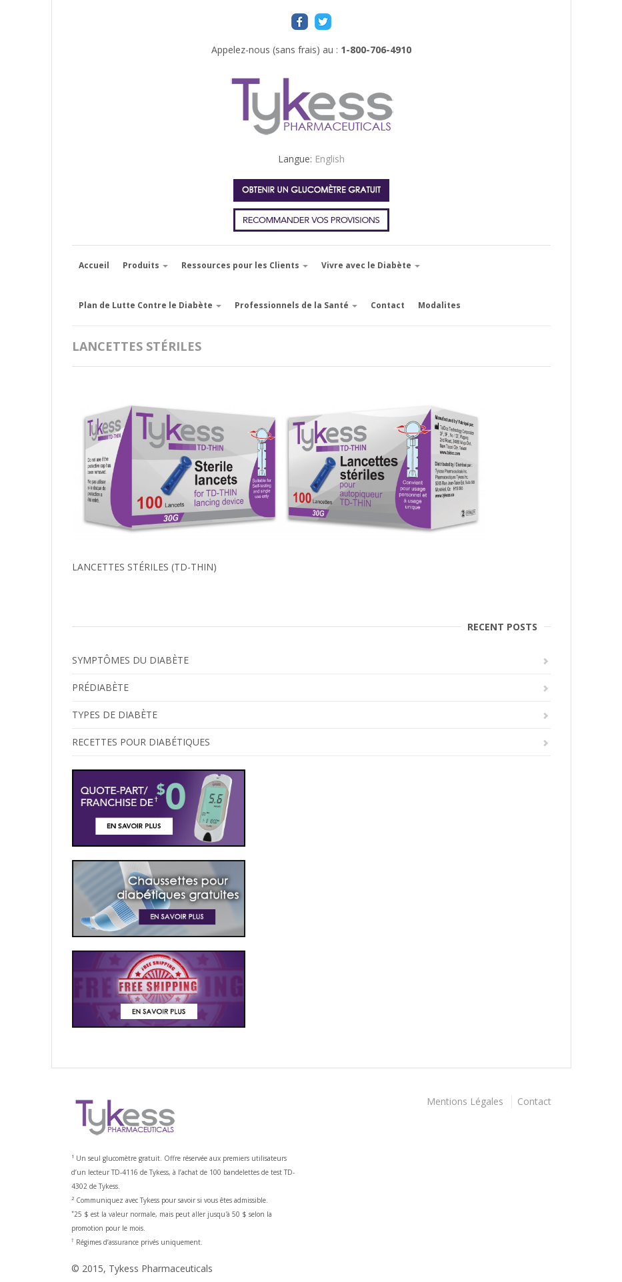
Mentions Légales (465, 1101)
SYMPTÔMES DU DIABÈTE (130, 660)
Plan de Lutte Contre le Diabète (150, 305)
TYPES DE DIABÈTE (114, 714)
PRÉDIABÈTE (100, 687)
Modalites (439, 305)
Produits (145, 265)
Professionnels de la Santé (296, 305)
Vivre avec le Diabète (370, 265)
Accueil (94, 265)
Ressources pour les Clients (244, 265)
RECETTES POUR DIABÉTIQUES (141, 742)
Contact (388, 305)
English (330, 158)
